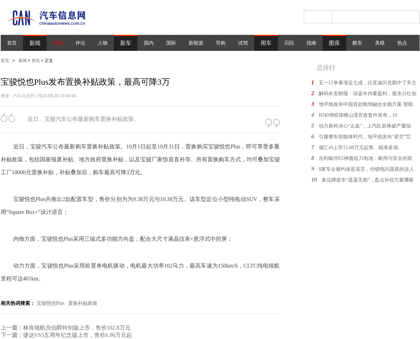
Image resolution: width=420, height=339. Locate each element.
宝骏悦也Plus (51, 303)
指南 (311, 43)
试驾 (243, 43)
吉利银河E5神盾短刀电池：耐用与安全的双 (365, 158)
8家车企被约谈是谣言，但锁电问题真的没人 (366, 169)
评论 (80, 43)
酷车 (357, 43)
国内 (149, 43)
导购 (221, 43)
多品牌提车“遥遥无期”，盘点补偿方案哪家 (368, 180)
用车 (266, 43)
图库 (334, 43)
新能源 (196, 43)
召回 (289, 43)
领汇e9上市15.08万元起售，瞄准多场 (358, 147)
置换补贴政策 (82, 303)
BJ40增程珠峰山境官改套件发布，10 (358, 115)
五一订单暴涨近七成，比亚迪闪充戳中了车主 (368, 82)
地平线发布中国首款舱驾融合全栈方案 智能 (366, 104)
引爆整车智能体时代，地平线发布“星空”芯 (365, 136)
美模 (380, 43)
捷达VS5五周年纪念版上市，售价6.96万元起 (77, 335)
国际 (171, 43)
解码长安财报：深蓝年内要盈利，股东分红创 (368, 93)
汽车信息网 (23, 95)
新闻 (34, 43)
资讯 (58, 43)
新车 (125, 43)
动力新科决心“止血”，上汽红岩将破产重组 (365, 126)
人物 (103, 43)
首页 (12, 43)
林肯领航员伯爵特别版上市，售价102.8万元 (77, 328)
